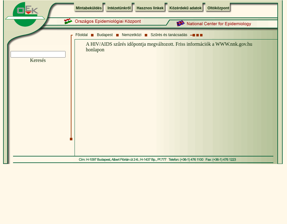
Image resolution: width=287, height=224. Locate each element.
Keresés (38, 60)
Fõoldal (81, 35)
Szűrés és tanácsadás (169, 35)
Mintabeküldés (89, 8)
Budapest (105, 35)
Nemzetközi (132, 35)
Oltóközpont (218, 8)
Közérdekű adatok (186, 8)
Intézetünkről (119, 8)
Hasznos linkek (150, 8)
